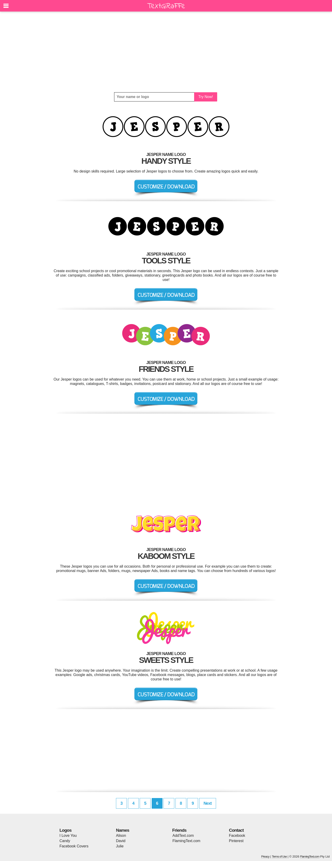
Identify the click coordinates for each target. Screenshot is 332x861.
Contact (236, 830)
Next (208, 803)
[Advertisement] (166, 52)
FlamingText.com (186, 841)
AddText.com (183, 835)
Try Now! (205, 97)
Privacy (265, 856)
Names (122, 830)
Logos (65, 830)
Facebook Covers (73, 846)
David (120, 841)
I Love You (68, 835)
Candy (64, 841)
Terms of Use (279, 856)
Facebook (237, 835)
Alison (121, 835)
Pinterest (236, 841)
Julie (120, 846)
